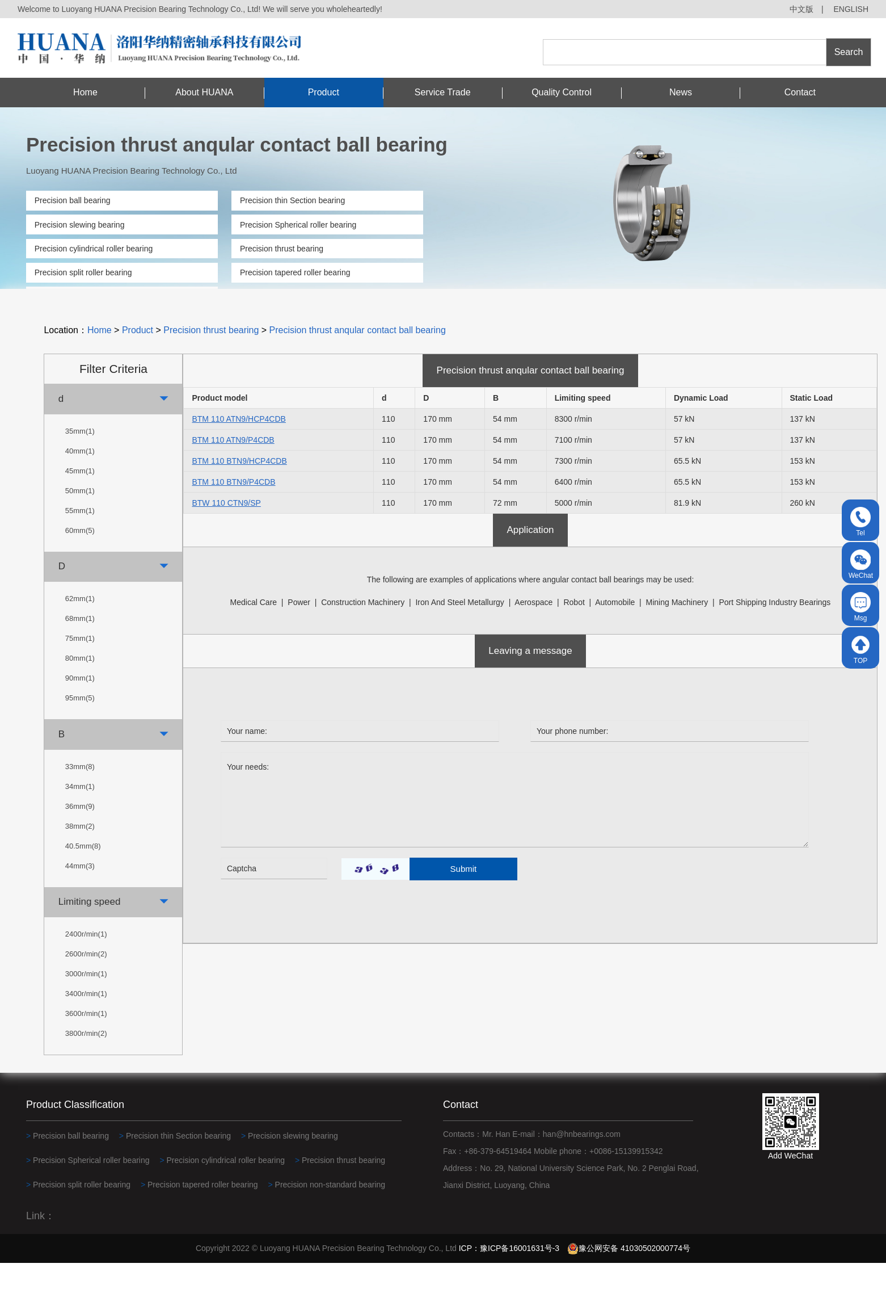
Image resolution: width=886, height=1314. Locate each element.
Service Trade (443, 92)
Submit (463, 920)
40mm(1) (80, 502)
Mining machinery (677, 652)
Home (85, 92)
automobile (615, 652)
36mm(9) (80, 857)
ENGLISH (851, 9)
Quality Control (561, 92)
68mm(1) (80, 669)
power (299, 652)
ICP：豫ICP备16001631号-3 (509, 1299)
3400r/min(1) (86, 1044)
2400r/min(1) (86, 985)
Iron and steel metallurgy (459, 652)
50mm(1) (80, 542)
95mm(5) (80, 749)
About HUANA (204, 92)
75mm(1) (80, 689)
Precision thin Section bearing (292, 200)
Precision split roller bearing (83, 272)
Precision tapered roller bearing (295, 272)
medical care (253, 652)
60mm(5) (80, 581)
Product (323, 92)
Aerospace (533, 652)
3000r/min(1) (86, 1025)
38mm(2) (80, 877)
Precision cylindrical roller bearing (94, 248)
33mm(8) (80, 817)
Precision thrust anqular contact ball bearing (357, 381)
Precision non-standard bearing (90, 296)
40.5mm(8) (83, 897)
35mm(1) (80, 482)
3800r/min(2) (86, 1084)
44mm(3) (80, 917)
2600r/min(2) (86, 1005)
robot (573, 652)
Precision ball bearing (73, 200)
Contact (800, 92)
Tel (860, 522)
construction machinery (362, 652)
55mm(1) (80, 561)
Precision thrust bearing (281, 248)
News (680, 92)
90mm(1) (80, 729)
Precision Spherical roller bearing (298, 224)
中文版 (801, 9)
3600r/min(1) (86, 1064)
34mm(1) (80, 837)
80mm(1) (80, 709)
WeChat (861, 564)
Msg (860, 607)
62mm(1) (80, 649)
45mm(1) (80, 522)
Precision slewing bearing (80, 224)
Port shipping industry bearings (774, 652)
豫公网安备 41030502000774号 (628, 1299)
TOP (860, 650)
